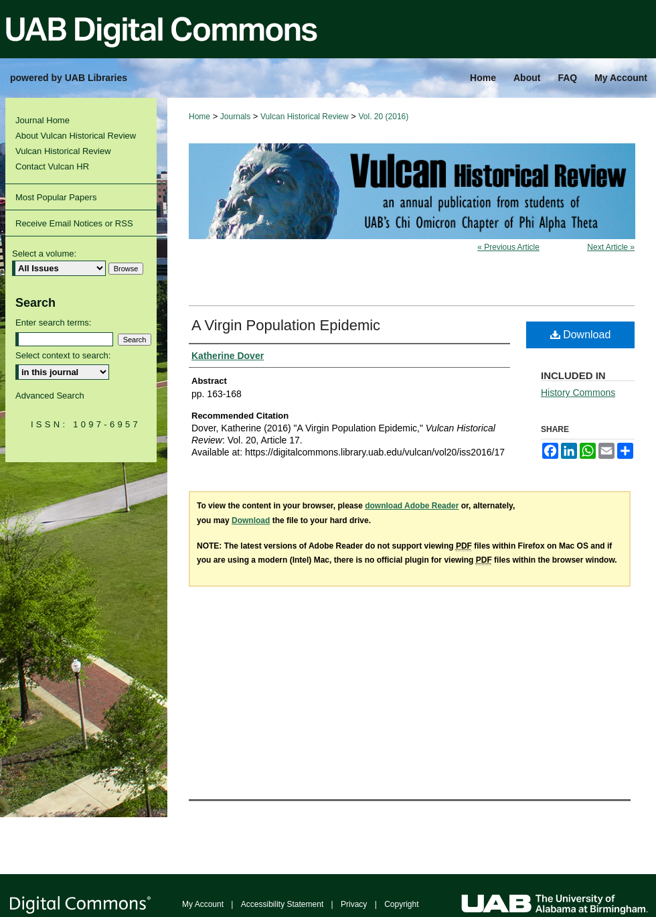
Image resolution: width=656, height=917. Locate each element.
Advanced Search (49, 396)
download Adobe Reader (412, 505)
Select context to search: (62, 355)
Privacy (354, 904)
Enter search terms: (53, 323)
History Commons (578, 392)
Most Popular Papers (55, 197)
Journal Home (42, 120)
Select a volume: (44, 254)
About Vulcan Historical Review (75, 136)
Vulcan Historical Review (304, 116)
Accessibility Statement (282, 904)
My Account (203, 904)
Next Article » (611, 247)
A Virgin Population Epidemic (285, 325)
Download (580, 334)
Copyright (401, 904)
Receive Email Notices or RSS (74, 223)
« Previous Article (508, 247)
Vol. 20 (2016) (384, 116)
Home (199, 116)
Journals (235, 116)
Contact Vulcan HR (52, 166)
